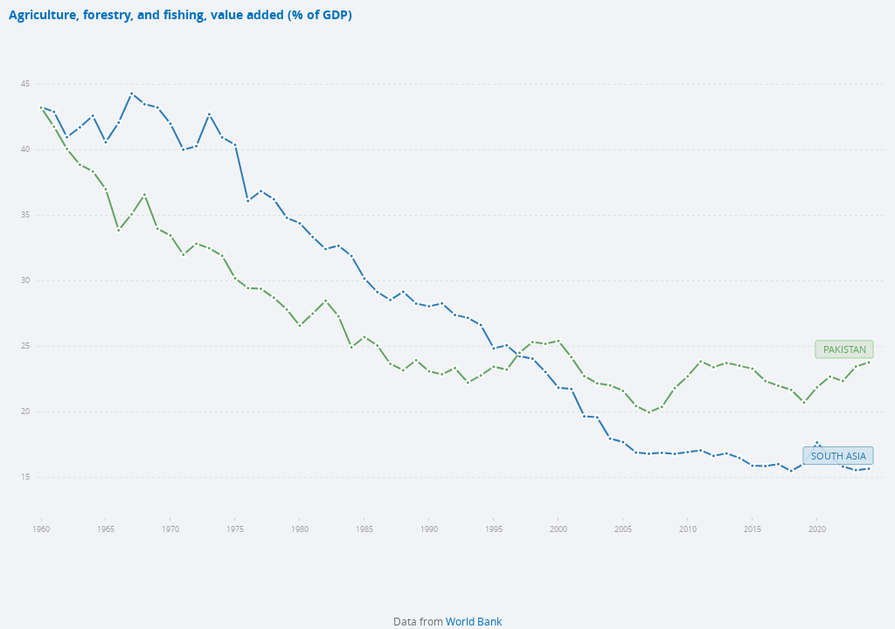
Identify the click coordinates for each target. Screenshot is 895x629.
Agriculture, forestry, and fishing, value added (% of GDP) (180, 15)
